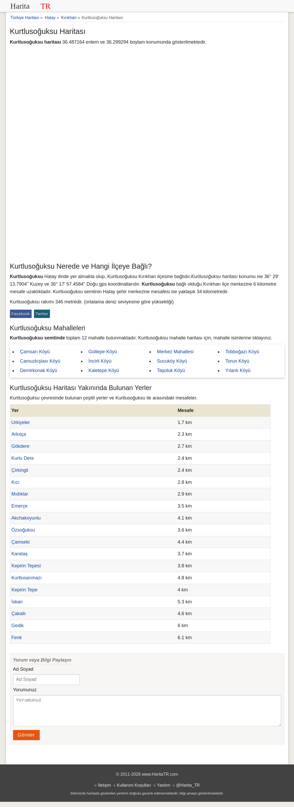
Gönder (26, 740)
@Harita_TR (188, 790)
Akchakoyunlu (26, 518)
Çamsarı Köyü (35, 351)
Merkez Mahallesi (175, 351)
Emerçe (19, 506)
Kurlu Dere (22, 458)
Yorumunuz (25, 689)
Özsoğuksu (23, 530)
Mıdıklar (19, 494)
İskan (17, 601)
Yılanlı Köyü (238, 370)
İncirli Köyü (100, 361)
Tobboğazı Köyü (242, 351)
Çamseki (20, 542)
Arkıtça (18, 434)
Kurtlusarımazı (26, 577)
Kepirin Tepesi (26, 565)
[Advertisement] (147, 220)
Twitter (42, 314)
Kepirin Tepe (24, 589)
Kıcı (15, 482)
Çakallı (18, 613)
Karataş (19, 553)
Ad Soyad (23, 669)
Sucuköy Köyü (172, 361)
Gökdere (20, 446)
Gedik (17, 625)
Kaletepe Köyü (104, 370)
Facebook (20, 314)
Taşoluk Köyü (171, 370)
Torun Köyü (237, 361)
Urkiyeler (20, 422)
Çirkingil (19, 470)
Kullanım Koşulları (134, 790)
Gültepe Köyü (103, 351)
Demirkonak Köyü (38, 370)
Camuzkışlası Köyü (40, 361)
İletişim (104, 790)
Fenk (16, 637)
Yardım (163, 790)
